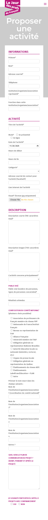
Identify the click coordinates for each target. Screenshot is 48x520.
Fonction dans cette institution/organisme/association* (24, 105)
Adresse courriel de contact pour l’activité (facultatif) (24, 179)
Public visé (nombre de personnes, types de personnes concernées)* (24, 292)
